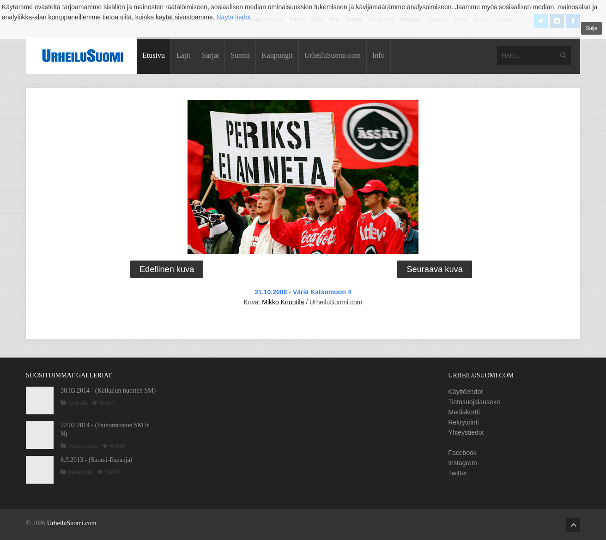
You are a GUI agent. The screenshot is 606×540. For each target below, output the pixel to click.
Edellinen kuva (166, 269)
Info (378, 55)
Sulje (591, 28)
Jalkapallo (80, 471)
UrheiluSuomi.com (332, 55)
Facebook (462, 452)
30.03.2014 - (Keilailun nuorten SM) (108, 390)
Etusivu (153, 55)
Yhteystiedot (466, 432)
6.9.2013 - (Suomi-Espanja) (97, 459)
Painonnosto (82, 445)
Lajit (183, 55)
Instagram (462, 463)
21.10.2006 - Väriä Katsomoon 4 (303, 292)
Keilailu (77, 402)
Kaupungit (277, 55)
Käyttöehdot (465, 391)
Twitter (457, 473)
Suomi (240, 55)
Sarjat (210, 55)
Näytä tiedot (234, 17)
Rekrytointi (463, 422)
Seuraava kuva (434, 269)
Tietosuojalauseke (474, 402)
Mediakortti (463, 412)
